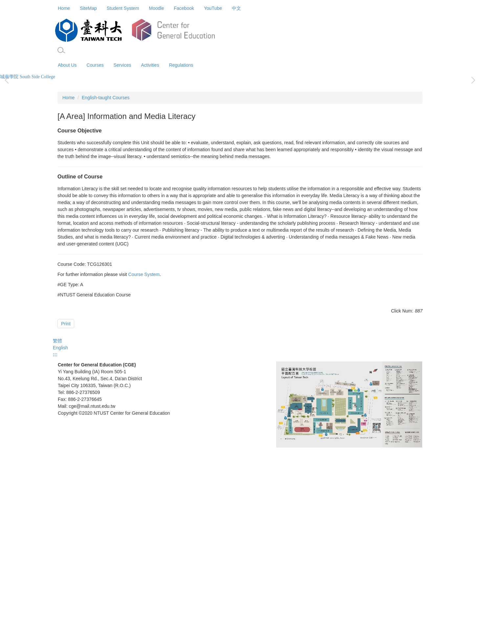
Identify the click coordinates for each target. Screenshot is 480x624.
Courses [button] (95, 65)
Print (66, 471)
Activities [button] (150, 65)
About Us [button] (67, 65)
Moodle (156, 8)
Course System (144, 422)
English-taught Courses (106, 245)
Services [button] (122, 65)
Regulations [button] (181, 65)
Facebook (184, 8)
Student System (123, 8)
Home (64, 8)
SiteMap (88, 8)
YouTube (213, 8)
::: (55, 520)
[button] (61, 50)
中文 (236, 8)
